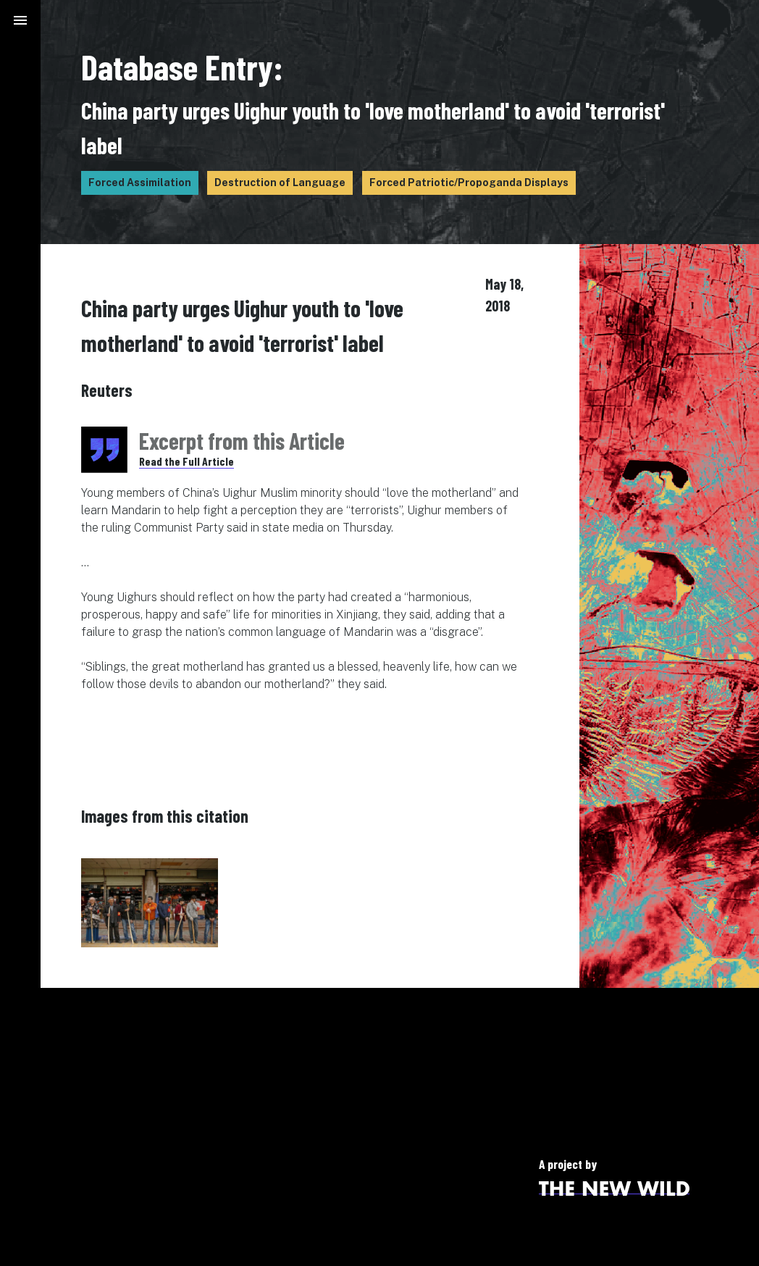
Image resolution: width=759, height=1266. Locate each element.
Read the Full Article (186, 461)
